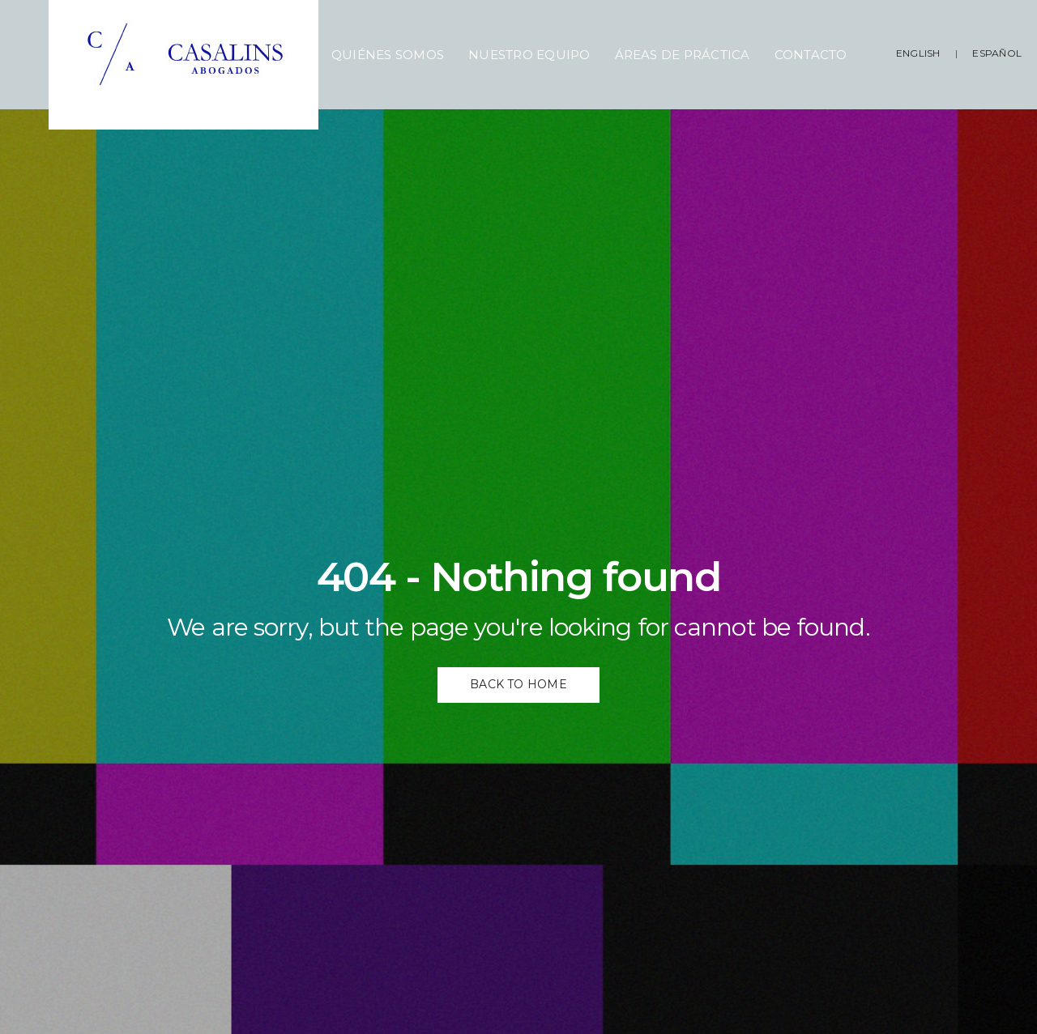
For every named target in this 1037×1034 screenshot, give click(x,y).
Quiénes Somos (387, 54)
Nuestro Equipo (529, 54)
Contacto (811, 54)
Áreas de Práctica (682, 54)
